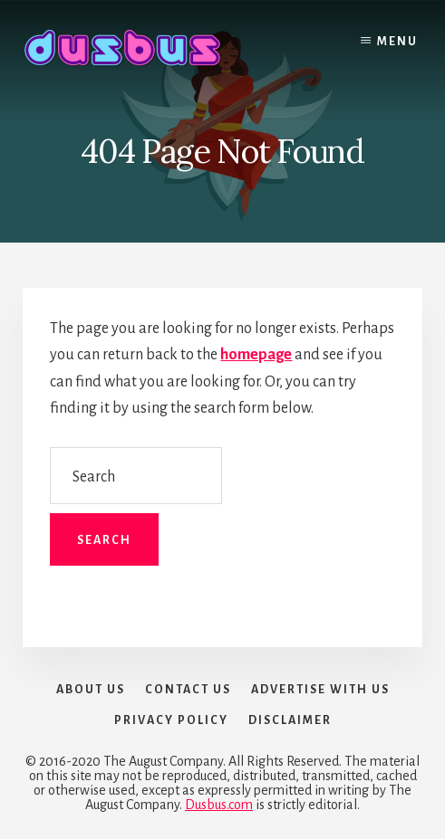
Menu (397, 41)
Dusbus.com (219, 804)
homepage (256, 355)
